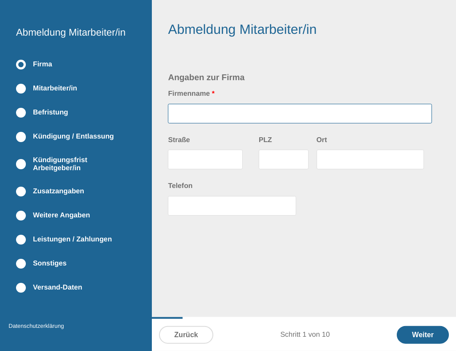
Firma (42, 64)
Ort (322, 140)
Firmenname (191, 94)
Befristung (50, 112)
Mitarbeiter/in (55, 88)
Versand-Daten (57, 287)
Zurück (186, 335)
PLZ (265, 140)
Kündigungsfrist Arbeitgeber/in (60, 164)
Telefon (180, 186)
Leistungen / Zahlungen (72, 239)
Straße (179, 140)
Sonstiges (50, 263)
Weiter (423, 335)
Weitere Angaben (61, 215)
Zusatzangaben (58, 191)
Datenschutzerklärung (36, 325)
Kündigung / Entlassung (73, 136)
